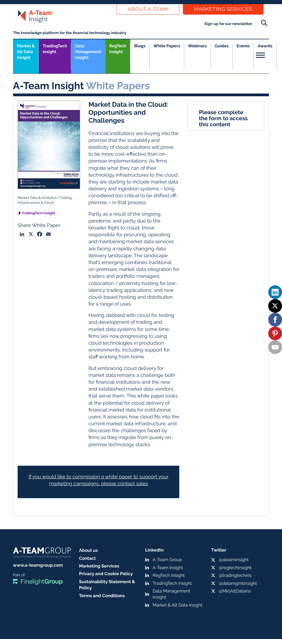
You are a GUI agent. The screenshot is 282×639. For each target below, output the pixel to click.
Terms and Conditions (102, 595)
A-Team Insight (168, 567)
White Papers (166, 45)
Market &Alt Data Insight (26, 51)
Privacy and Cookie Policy (106, 573)
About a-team (148, 9)
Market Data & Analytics (37, 198)
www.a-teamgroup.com (38, 565)
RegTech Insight (117, 48)
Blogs (139, 45)
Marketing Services (223, 9)
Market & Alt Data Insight (177, 605)
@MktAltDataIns (235, 591)
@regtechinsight (235, 567)
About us (88, 550)
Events (243, 45)
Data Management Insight (88, 51)
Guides (222, 45)
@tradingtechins (235, 575)
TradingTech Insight (55, 48)
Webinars (197, 45)
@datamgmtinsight (238, 583)
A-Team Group (167, 559)
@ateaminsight (234, 559)
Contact (87, 558)
